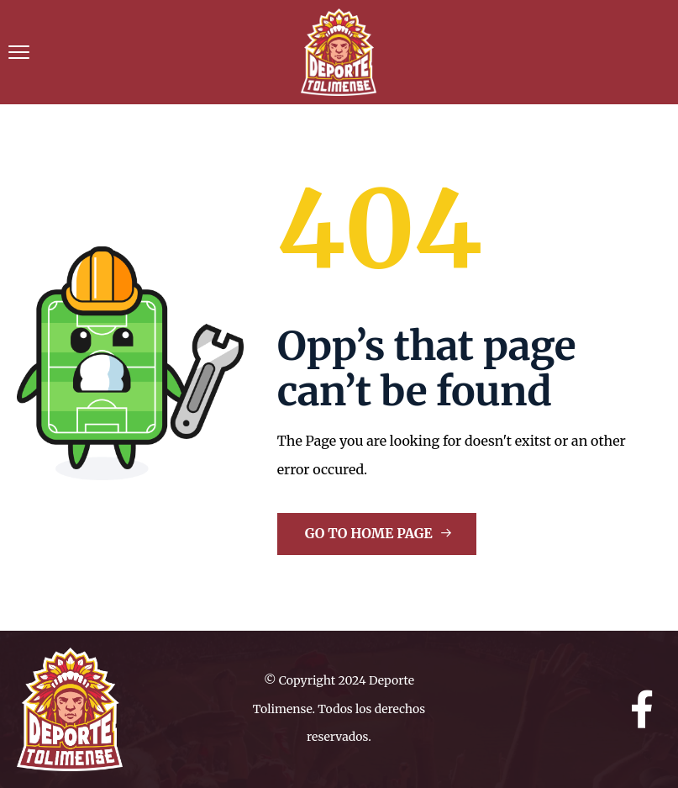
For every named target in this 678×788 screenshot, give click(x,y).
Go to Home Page (378, 533)
